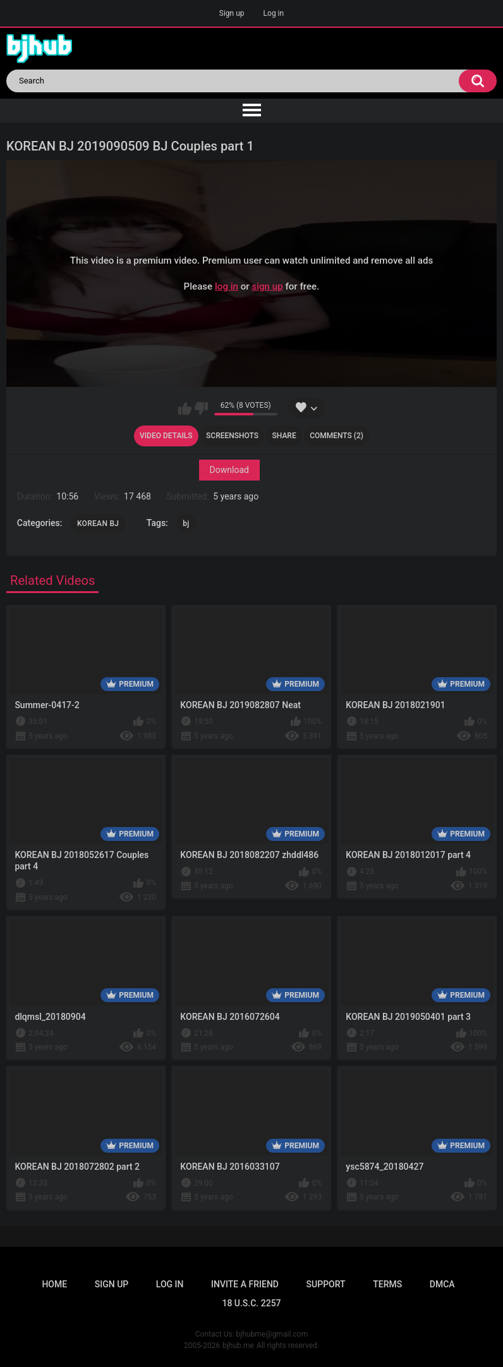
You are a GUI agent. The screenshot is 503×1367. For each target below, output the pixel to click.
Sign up (232, 13)
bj (186, 523)
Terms (387, 1284)
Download (229, 470)
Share (284, 435)
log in (226, 286)
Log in (274, 13)
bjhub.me (238, 1345)
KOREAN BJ (98, 523)
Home (54, 1284)
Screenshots (232, 435)
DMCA (442, 1284)
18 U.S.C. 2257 (251, 1303)
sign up (267, 286)
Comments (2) (336, 435)
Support (326, 1284)
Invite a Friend (245, 1284)
